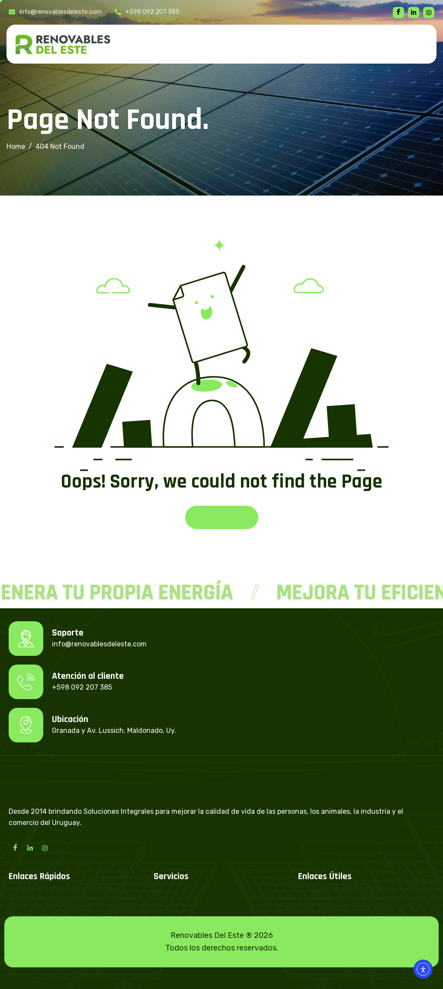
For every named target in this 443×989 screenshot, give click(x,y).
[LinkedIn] (29, 847)
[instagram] (428, 12)
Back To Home (221, 517)
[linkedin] (413, 12)
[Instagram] (44, 847)
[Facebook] (398, 12)
